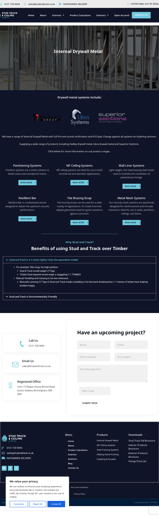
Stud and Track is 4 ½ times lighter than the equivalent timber (43, 259)
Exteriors (102, 15)
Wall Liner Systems (131, 165)
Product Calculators (80, 15)
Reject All (37, 504)
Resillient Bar (27, 198)
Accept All (56, 504)
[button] (79, 259)
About (43, 15)
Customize (19, 504)
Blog (70, 463)
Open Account (121, 15)
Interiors (58, 15)
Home (31, 15)
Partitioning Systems (27, 165)
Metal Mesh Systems (131, 198)
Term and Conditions (79, 487)
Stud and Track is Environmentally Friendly (33, 296)
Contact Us (73, 468)
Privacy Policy (79, 494)
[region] (37, 493)
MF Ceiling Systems (79, 165)
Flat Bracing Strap (79, 198)
